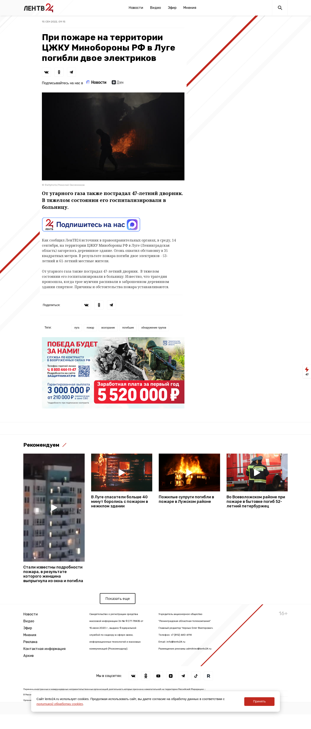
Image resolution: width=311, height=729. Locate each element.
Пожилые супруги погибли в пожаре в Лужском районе (186, 499)
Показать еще (117, 598)
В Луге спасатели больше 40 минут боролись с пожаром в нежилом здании (119, 501)
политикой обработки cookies (59, 704)
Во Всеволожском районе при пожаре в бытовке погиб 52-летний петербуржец (256, 501)
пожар (90, 327)
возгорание (108, 327)
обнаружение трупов (153, 327)
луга (76, 327)
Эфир (172, 8)
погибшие (128, 327)
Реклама (30, 642)
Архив (28, 656)
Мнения (189, 8)
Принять (259, 701)
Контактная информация (44, 649)
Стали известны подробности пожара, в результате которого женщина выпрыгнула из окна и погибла (53, 574)
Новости (136, 8)
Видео (155, 8)
